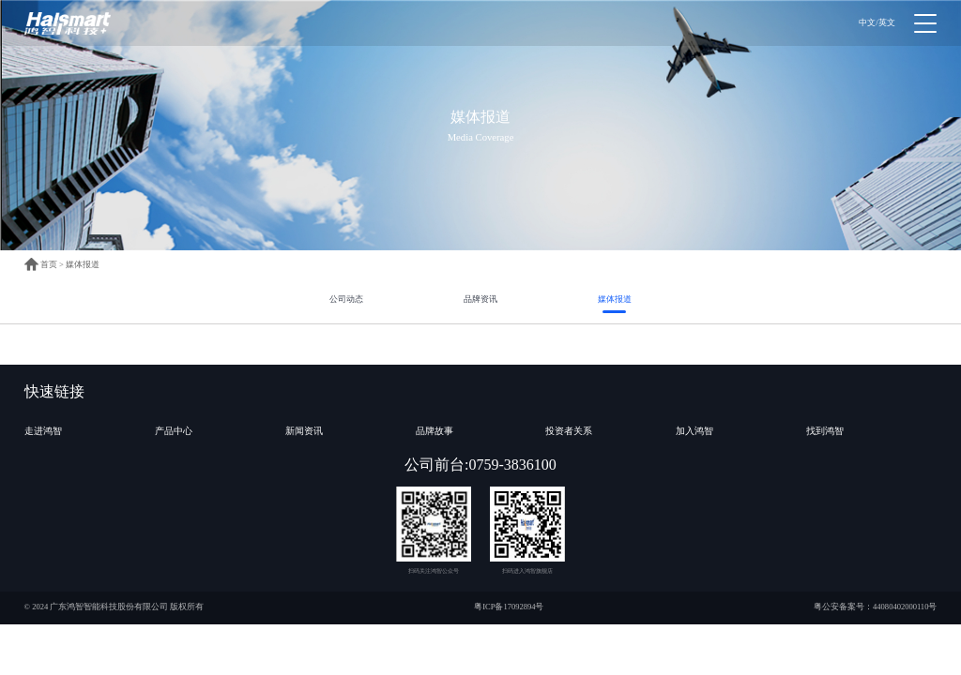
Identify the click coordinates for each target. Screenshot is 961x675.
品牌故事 (434, 431)
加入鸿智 (694, 431)
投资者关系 (568, 431)
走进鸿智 (43, 431)
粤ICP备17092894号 (508, 606)
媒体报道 (82, 264)
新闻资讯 (304, 431)
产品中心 (173, 431)
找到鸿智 (825, 431)
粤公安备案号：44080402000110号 (875, 606)
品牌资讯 (480, 299)
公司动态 (346, 299)
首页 (40, 264)
